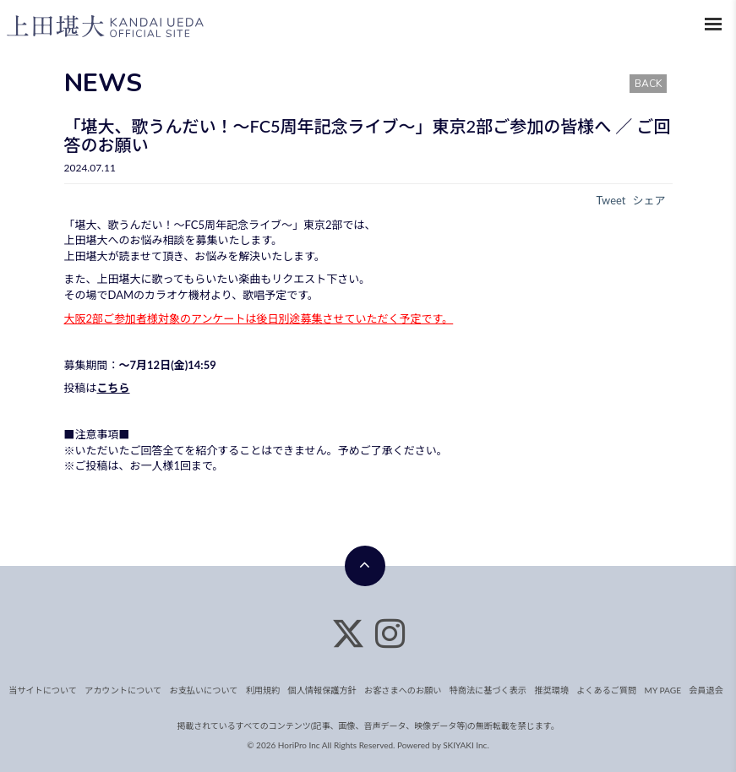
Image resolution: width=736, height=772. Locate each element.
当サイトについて (46, 690)
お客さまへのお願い (402, 690)
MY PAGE (659, 690)
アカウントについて (126, 690)
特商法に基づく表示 (486, 690)
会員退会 (702, 690)
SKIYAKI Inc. (466, 745)
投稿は (80, 387)
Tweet (610, 200)
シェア (648, 200)
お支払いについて (205, 690)
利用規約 (264, 690)
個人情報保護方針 (323, 690)
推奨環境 (549, 690)
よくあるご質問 (603, 690)
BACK (648, 83)
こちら (113, 387)
